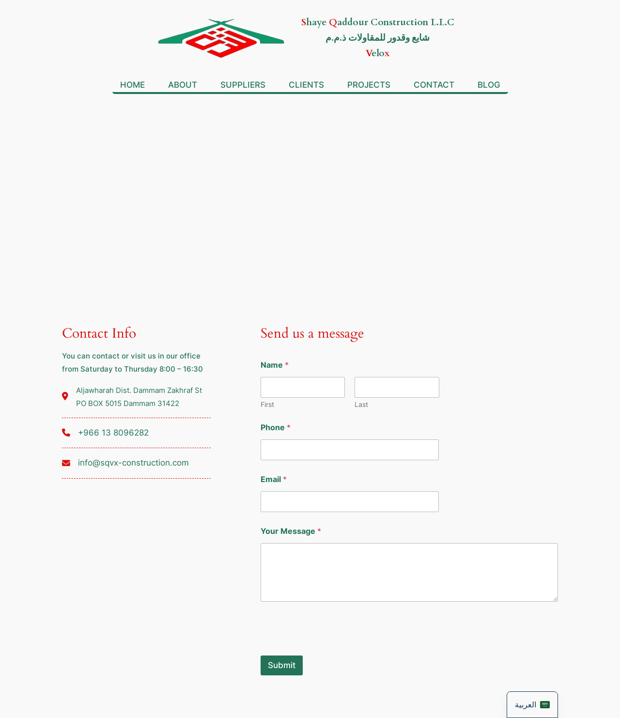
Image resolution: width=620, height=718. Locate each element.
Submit (281, 665)
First (267, 404)
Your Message (291, 531)
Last (361, 404)
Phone (276, 427)
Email (274, 479)
